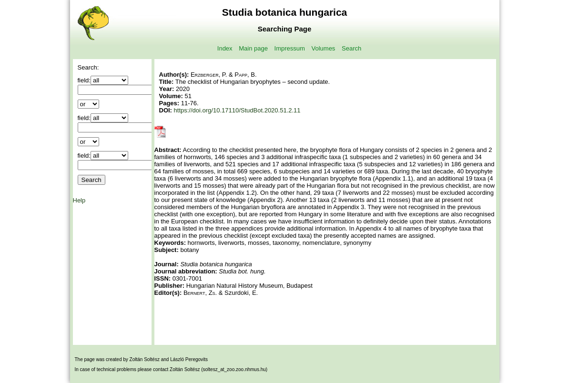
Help (79, 200)
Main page (253, 48)
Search (351, 48)
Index (225, 48)
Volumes (323, 48)
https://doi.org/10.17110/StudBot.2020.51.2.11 (237, 110)
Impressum (289, 48)
